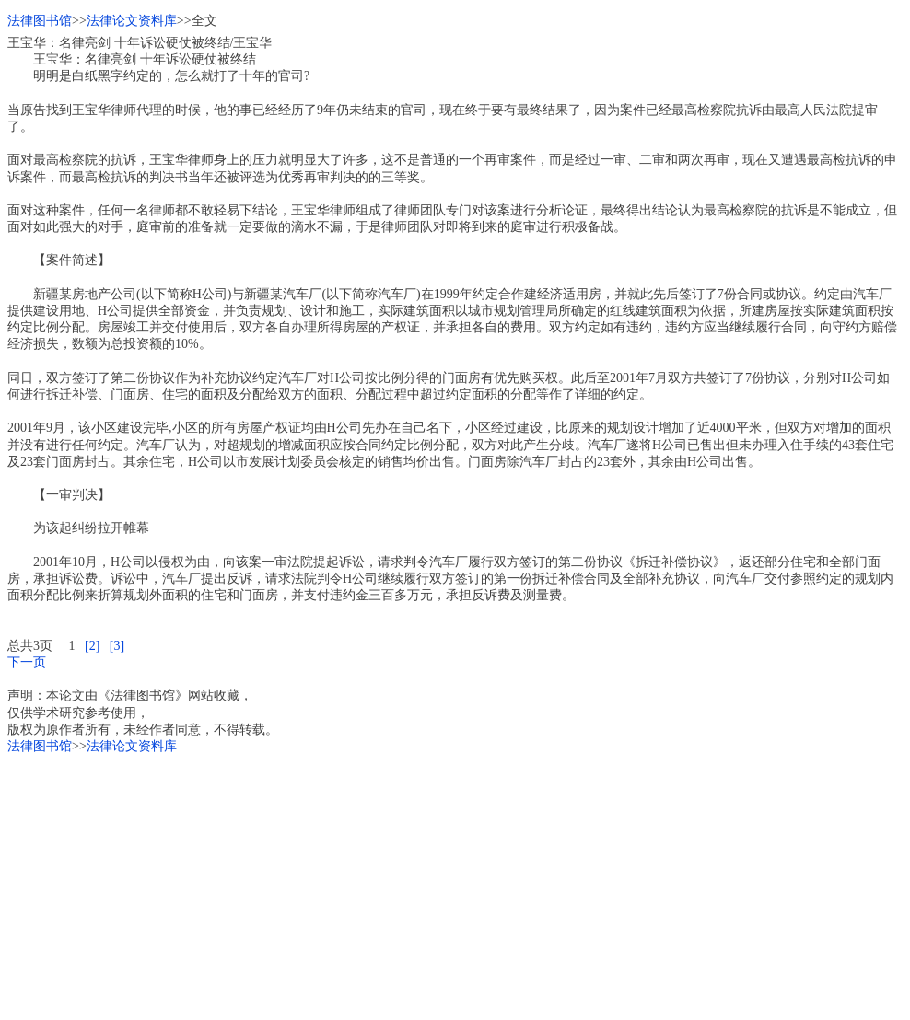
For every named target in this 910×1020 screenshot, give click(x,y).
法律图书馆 (39, 21)
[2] (92, 646)
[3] (117, 646)
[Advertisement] (455, 884)
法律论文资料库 (132, 21)
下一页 (26, 662)
